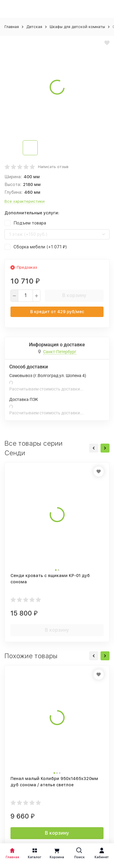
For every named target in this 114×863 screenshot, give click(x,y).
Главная (11, 26)
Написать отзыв (53, 166)
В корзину (74, 295)
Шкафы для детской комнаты (77, 26)
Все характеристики (24, 201)
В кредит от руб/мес (57, 311)
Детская (34, 26)
